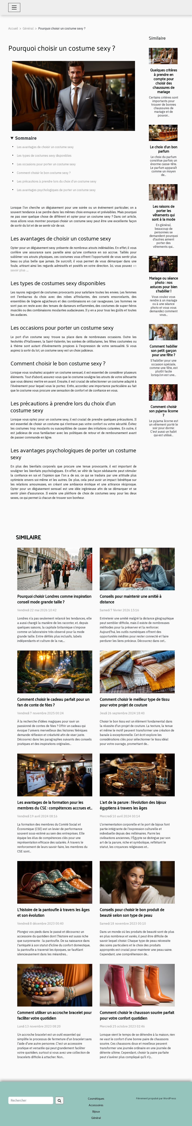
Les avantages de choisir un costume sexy (45, 147)
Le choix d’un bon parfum (163, 149)
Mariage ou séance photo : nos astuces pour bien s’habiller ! (163, 284)
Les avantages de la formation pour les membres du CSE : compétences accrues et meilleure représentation (53, 808)
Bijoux (96, 1111)
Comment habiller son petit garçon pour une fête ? (163, 350)
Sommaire (26, 138)
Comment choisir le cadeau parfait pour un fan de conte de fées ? (53, 702)
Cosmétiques (96, 1098)
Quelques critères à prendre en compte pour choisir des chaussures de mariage (163, 81)
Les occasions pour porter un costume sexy (46, 164)
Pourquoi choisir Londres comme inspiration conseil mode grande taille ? (54, 599)
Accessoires (96, 1105)
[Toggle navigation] (14, 7)
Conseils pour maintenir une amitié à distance (130, 599)
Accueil (13, 28)
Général (28, 28)
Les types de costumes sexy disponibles (44, 155)
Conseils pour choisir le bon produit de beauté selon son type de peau (132, 912)
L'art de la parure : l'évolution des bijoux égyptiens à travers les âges (133, 805)
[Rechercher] (30, 1100)
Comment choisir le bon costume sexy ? (43, 173)
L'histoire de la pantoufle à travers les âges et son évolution (53, 912)
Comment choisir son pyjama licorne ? (163, 410)
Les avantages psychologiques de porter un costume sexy (56, 190)
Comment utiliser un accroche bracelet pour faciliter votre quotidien (54, 1015)
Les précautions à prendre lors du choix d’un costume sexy (56, 181)
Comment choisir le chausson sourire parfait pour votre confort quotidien (137, 1015)
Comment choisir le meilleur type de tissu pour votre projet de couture (135, 702)
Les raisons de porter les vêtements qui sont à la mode (163, 212)
